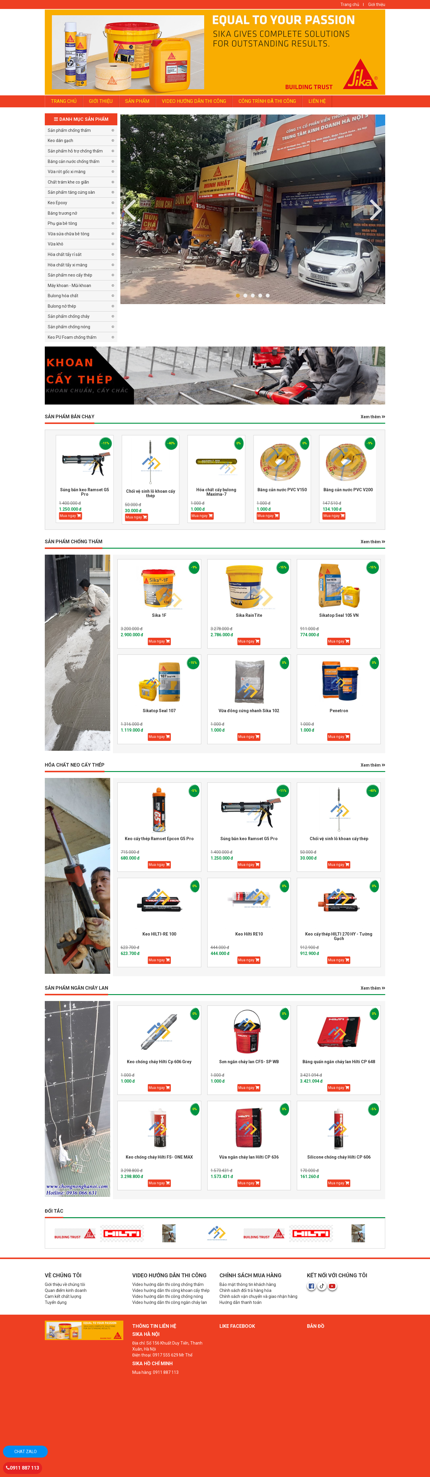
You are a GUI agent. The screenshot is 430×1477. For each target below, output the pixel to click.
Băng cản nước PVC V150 (295, 489)
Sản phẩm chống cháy (69, 316)
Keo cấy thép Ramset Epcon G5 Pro (159, 838)
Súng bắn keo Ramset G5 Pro (97, 492)
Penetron (339, 710)
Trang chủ (349, 4)
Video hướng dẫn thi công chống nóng (167, 1296)
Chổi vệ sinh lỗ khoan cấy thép (163, 493)
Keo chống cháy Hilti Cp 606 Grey (159, 1061)
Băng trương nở (62, 213)
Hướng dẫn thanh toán (240, 1302)
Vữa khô (55, 244)
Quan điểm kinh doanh (66, 1290)
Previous (376, 208)
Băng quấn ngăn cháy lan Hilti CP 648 (338, 1061)
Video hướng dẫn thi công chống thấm (168, 1284)
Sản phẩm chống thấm (69, 130)
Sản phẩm (137, 101)
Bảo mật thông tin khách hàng (247, 1284)
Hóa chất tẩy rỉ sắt (65, 254)
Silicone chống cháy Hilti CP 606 (339, 1157)
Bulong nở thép (62, 306)
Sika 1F (159, 615)
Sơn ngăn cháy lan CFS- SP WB (249, 1061)
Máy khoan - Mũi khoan (69, 285)
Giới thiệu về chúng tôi (65, 1284)
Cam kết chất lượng (63, 1296)
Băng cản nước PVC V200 (361, 489)
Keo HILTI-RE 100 (159, 934)
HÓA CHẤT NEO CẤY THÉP (75, 765)
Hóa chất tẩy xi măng (67, 265)
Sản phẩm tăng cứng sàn (71, 192)
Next (129, 208)
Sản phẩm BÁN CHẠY (69, 416)
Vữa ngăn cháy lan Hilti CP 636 (249, 1157)
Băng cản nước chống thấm (73, 161)
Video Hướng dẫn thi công (194, 101)
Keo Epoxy (57, 202)
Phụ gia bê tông (62, 223)
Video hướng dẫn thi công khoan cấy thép (171, 1290)
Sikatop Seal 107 (159, 710)
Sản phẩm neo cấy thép (70, 275)
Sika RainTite (249, 615)
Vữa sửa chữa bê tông (68, 233)
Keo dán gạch (60, 140)
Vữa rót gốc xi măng (66, 171)
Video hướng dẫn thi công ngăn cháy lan (169, 1302)
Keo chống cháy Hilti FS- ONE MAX (159, 1157)
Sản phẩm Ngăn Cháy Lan (76, 988)
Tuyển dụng (56, 1302)
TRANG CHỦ (63, 101)
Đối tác (54, 1211)
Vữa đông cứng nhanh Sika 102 (249, 710)
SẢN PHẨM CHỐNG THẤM (73, 541)
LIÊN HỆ (317, 101)
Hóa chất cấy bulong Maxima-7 (229, 492)
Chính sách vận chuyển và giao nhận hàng (258, 1296)
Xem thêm (373, 416)
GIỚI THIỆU (101, 101)
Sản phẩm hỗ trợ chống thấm (75, 151)
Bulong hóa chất (63, 295)
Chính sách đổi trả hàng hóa (245, 1290)
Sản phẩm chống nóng (69, 326)
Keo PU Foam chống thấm (72, 337)
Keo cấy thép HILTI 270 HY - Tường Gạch (338, 936)
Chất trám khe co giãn (68, 182)
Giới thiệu (376, 4)
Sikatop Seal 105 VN (339, 615)
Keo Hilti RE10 (249, 934)
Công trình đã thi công (267, 101)
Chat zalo (25, 1451)
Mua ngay (83, 516)
